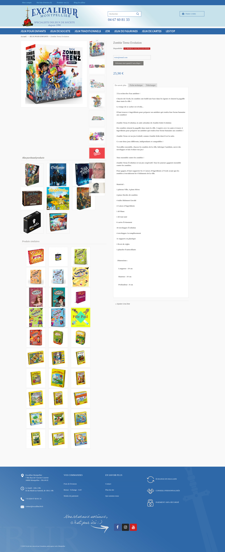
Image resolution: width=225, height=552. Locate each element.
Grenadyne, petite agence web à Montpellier (52, 546)
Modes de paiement (71, 496)
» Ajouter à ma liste (122, 304)
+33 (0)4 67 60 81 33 (33, 499)
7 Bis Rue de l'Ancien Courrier (37, 478)
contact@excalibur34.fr (34, 506)
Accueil (23, 36)
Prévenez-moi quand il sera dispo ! (128, 63)
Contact (108, 484)
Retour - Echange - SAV (73, 490)
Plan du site (109, 490)
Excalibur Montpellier (34, 475)
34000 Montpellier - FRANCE (37, 480)
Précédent (97, 151)
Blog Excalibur (79, 2)
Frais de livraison (70, 484)
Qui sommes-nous (112, 496)
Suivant (97, 41)
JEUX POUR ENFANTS (39, 36)
